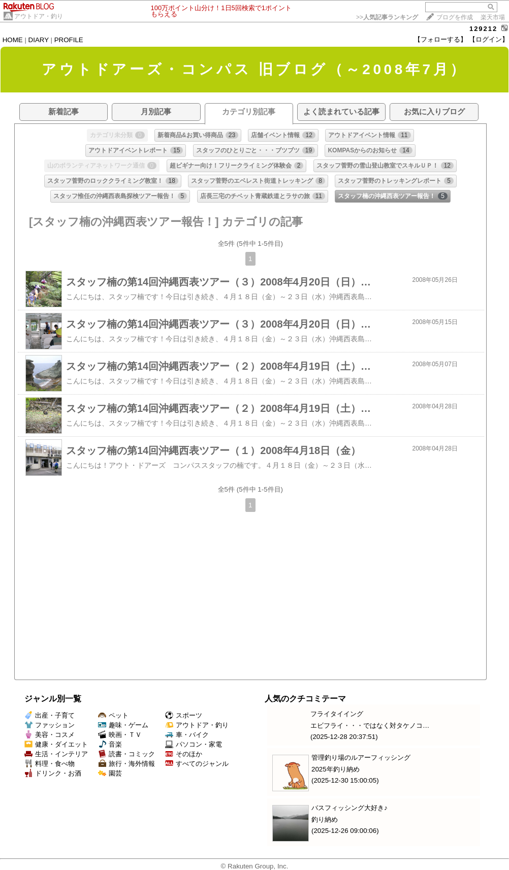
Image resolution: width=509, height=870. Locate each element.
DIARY (38, 40)
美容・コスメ (49, 734)
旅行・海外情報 (126, 763)
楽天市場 (493, 17)
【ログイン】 (488, 39)
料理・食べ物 (49, 763)
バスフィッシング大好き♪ (349, 808)
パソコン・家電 (193, 744)
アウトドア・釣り (38, 16)
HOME (13, 40)
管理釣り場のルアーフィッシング (360, 757)
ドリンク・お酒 (52, 773)
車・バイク (187, 734)
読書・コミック (126, 754)
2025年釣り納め (335, 769)
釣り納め (324, 819)
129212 (483, 29)
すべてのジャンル (197, 763)
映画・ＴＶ (120, 734)
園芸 (110, 773)
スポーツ (183, 715)
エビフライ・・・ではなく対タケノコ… (369, 725)
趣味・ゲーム (123, 725)
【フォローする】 (440, 39)
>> (387, 17)
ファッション (49, 725)
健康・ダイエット (56, 744)
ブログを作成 (454, 17)
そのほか (183, 754)
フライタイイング (336, 714)
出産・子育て (49, 715)
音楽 (110, 744)
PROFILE (68, 40)
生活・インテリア (56, 754)
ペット (113, 715)
